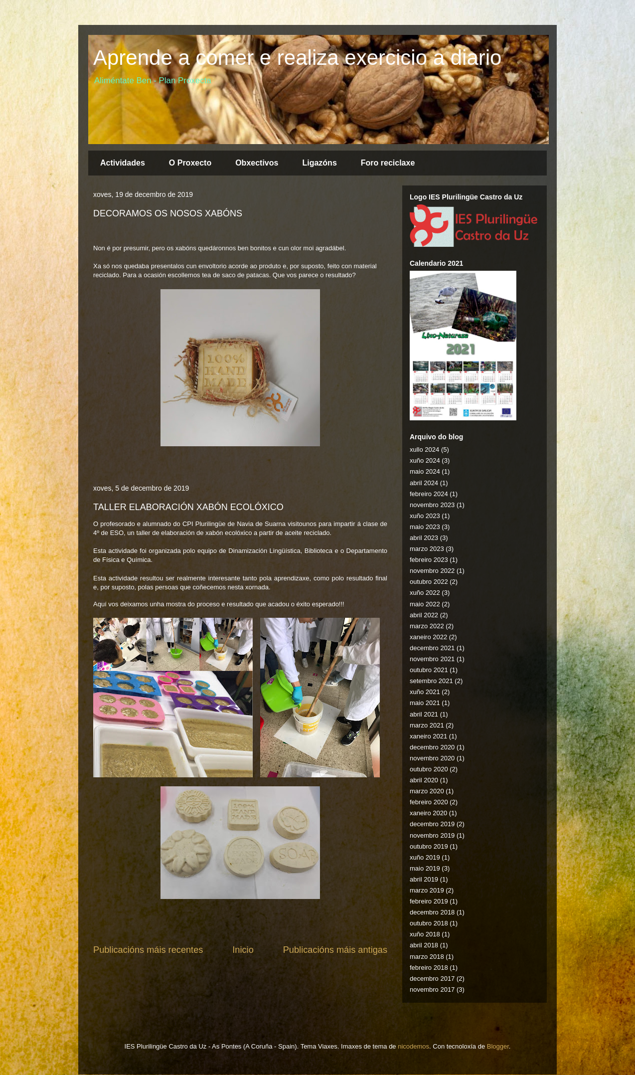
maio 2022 (425, 604)
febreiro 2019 (429, 901)
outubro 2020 (429, 769)
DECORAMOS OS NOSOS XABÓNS (167, 213)
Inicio (242, 950)
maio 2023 (425, 527)
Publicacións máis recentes (148, 950)
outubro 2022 (429, 581)
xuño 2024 (425, 460)
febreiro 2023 (429, 559)
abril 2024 (424, 483)
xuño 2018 (425, 934)
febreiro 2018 (429, 967)
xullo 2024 (424, 449)
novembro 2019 (432, 835)
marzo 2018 (427, 956)
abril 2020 (424, 780)
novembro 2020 (432, 758)
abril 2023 (424, 537)
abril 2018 (424, 945)
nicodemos (413, 1046)
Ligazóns (319, 163)
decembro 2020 (432, 747)
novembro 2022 (432, 570)
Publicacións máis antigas (335, 950)
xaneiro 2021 (428, 736)
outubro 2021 (429, 670)
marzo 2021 (427, 725)
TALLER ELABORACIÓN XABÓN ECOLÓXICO (188, 507)
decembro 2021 (432, 648)
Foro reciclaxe (388, 163)
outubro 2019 (429, 846)
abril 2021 (424, 714)
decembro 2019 (432, 824)
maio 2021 (425, 703)
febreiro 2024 (429, 494)
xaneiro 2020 (428, 813)
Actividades (122, 163)
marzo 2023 (427, 548)
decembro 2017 (432, 978)
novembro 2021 (432, 659)
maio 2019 (425, 868)
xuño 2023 (425, 516)
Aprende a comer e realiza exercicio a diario (297, 57)
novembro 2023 (432, 505)
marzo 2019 (427, 890)
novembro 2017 (432, 989)
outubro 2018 (429, 923)
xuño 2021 (425, 692)
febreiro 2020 (429, 802)
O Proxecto (190, 163)
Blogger (498, 1046)
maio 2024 (425, 471)
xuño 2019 (425, 857)
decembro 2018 (432, 912)
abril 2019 (424, 879)
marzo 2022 (427, 626)
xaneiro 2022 (428, 637)
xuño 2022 (425, 592)
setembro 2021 (431, 681)
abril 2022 (424, 615)
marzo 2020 (427, 791)
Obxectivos (256, 163)
